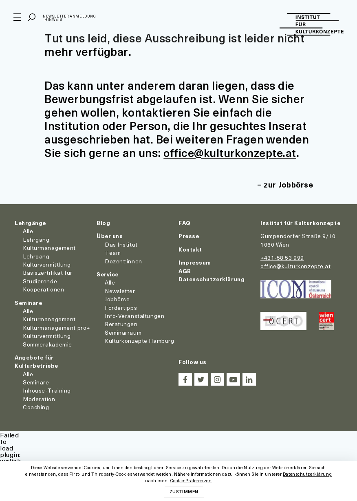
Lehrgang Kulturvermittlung (47, 260)
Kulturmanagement (49, 319)
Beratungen (121, 324)
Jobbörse (117, 299)
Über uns (110, 236)
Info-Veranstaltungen (134, 315)
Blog (103, 222)
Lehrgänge (30, 222)
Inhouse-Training (47, 390)
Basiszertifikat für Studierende (48, 276)
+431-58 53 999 (282, 257)
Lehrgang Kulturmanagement (49, 243)
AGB (184, 270)
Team (113, 252)
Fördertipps (121, 307)
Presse (188, 236)
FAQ (184, 222)
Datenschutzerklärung (211, 278)
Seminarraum (123, 332)
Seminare (28, 302)
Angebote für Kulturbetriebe (36, 361)
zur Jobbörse (287, 184)
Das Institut (121, 244)
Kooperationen (43, 289)
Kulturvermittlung (47, 335)
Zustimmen (184, 491)
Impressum (194, 262)
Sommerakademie (47, 344)
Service (108, 273)
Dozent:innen (123, 260)
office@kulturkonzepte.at (231, 152)
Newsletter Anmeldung (70, 17)
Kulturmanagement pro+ (56, 327)
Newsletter (120, 290)
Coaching (36, 407)
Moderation (39, 398)
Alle (28, 231)
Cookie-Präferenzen (191, 481)
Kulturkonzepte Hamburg (139, 340)
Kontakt (190, 249)
